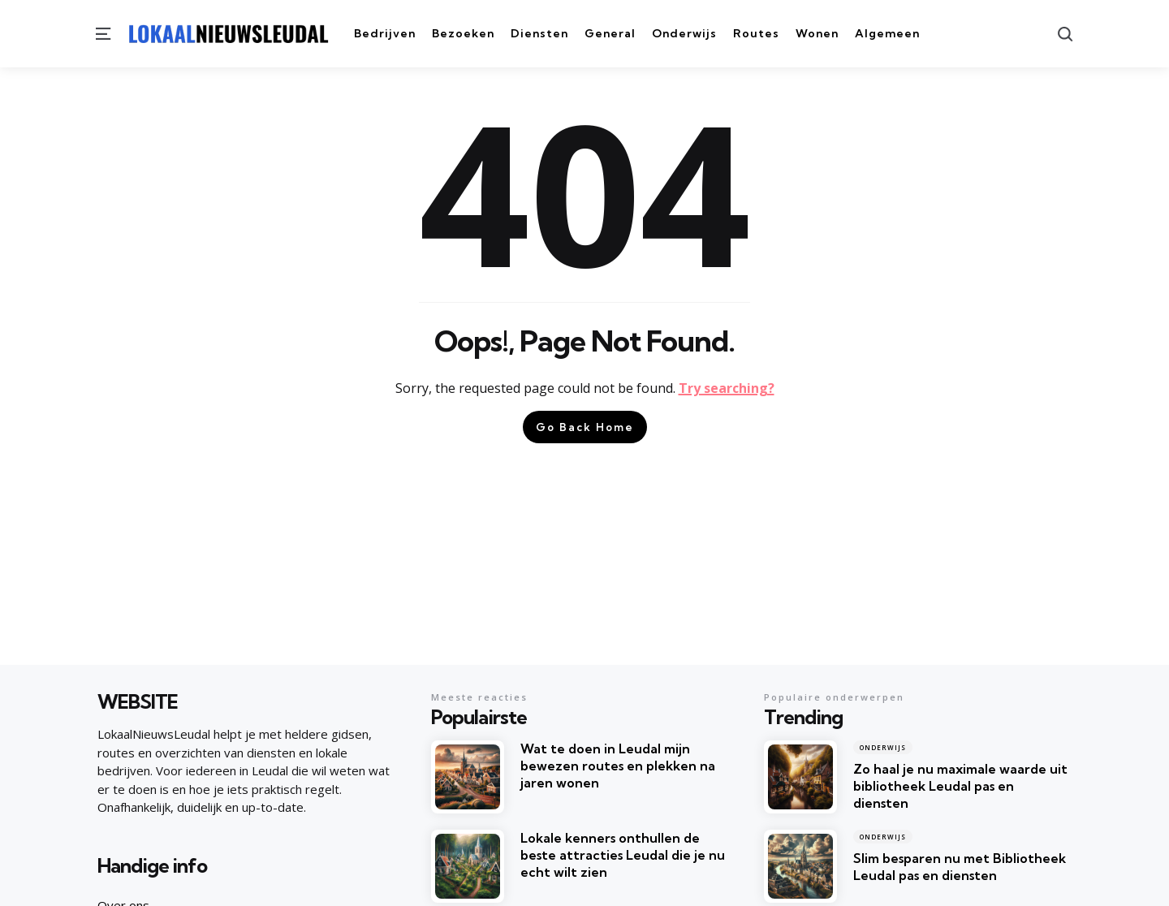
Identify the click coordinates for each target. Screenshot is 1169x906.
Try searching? (726, 388)
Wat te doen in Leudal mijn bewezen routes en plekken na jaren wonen (617, 765)
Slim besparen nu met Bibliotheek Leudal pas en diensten (959, 866)
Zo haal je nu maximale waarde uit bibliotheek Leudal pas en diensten (960, 786)
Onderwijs (883, 747)
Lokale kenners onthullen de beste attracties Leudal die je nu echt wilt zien (622, 855)
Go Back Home (585, 427)
